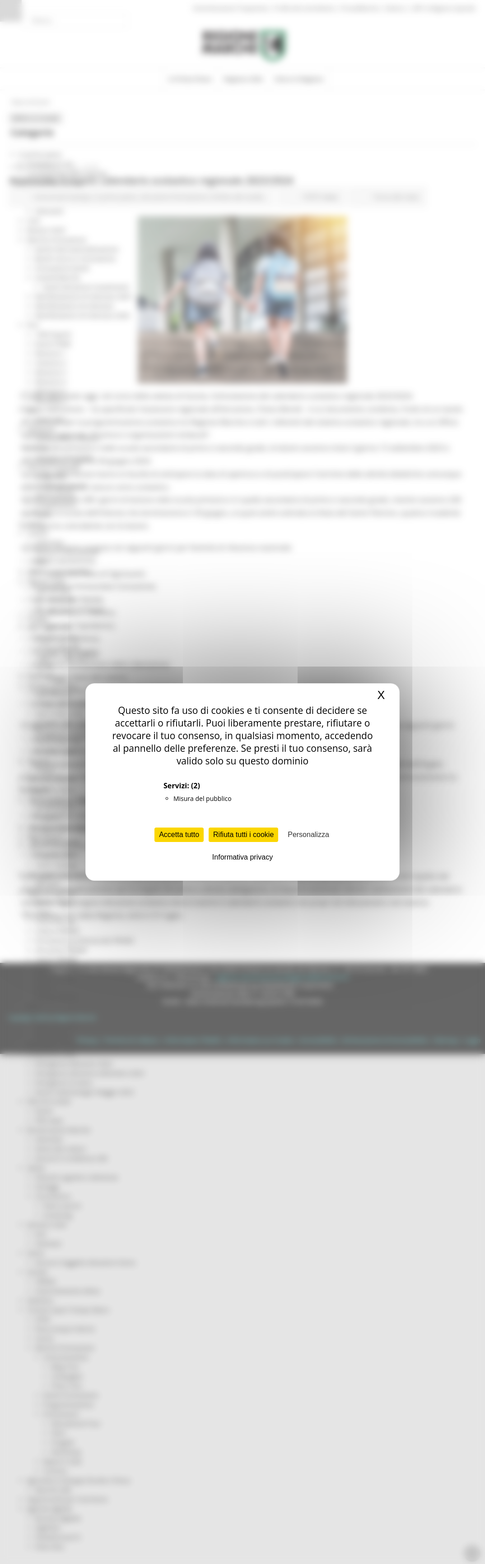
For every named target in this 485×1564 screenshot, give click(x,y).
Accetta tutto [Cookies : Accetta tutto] (179, 834)
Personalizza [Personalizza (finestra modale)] (308, 834)
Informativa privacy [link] (242, 857)
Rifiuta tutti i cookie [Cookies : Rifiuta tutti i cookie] (243, 834)
